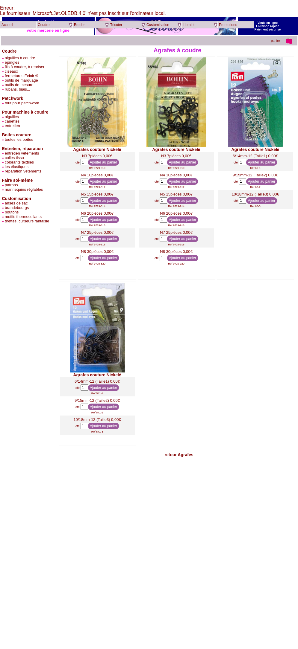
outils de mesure (18, 85)
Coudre (9, 51)
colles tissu (13, 157)
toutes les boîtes (17, 139)
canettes (11, 121)
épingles (10, 62)
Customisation (16, 198)
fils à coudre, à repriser (23, 67)
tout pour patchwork (20, 103)
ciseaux (10, 71)
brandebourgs (15, 207)
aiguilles (10, 116)
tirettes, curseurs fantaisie (25, 221)
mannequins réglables (22, 189)
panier (275, 40)
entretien (11, 125)
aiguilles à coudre (18, 58)
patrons (10, 185)
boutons (10, 212)
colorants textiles (18, 162)
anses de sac (15, 203)
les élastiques (15, 166)
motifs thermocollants (22, 216)
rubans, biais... (16, 89)
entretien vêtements (20, 153)
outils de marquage (20, 80)
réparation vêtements (22, 171)
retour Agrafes (179, 454)
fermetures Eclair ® (20, 76)
